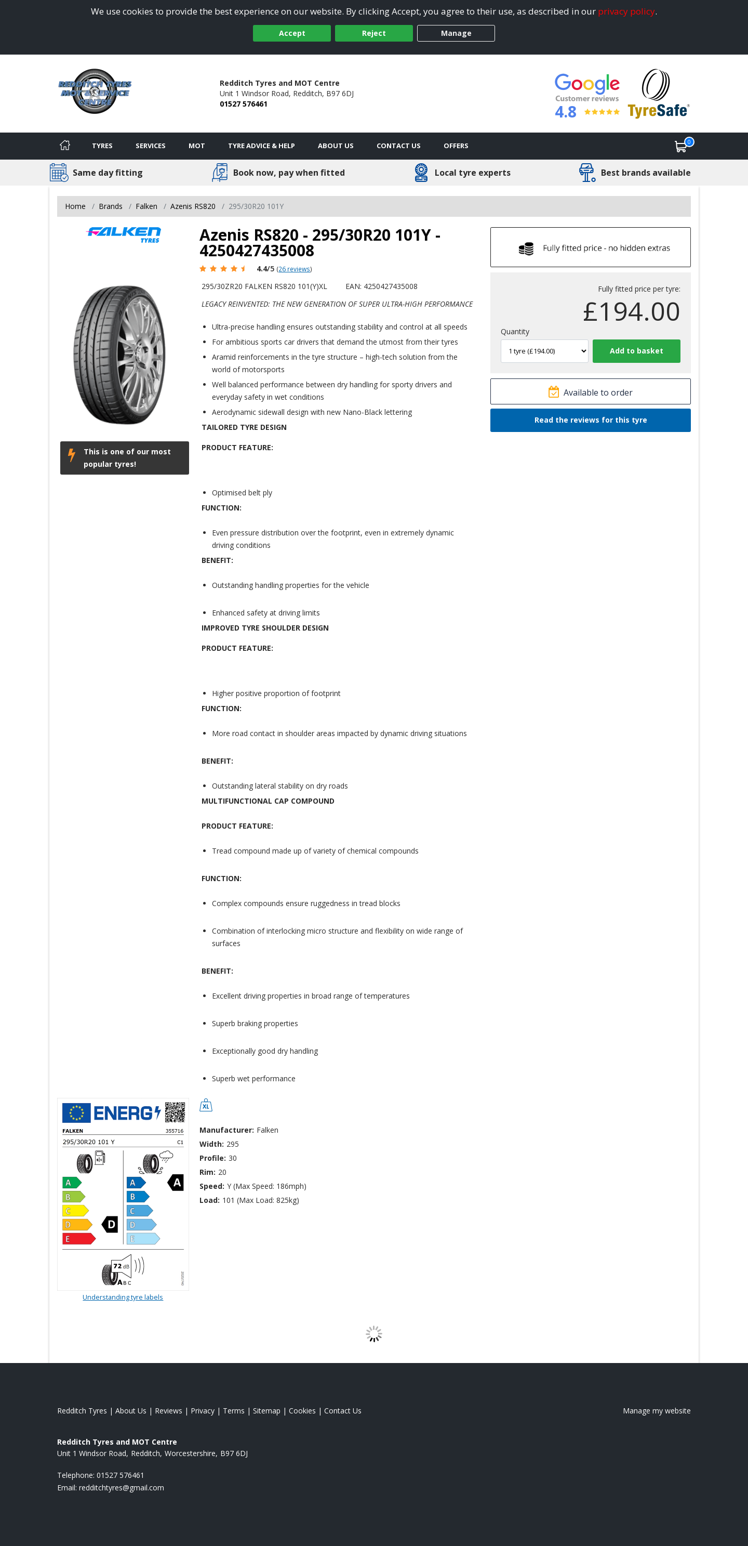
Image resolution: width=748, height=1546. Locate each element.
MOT (197, 145)
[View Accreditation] (659, 93)
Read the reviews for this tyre (591, 420)
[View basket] (681, 146)
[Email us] (121, 1487)
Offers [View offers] (456, 145)
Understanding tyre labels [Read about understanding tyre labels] (123, 1297)
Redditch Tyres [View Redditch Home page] (82, 1411)
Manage (456, 33)
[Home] (65, 146)
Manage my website (657, 1411)
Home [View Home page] (75, 206)
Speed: (211, 1186)
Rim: (207, 1172)
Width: (211, 1144)
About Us (336, 145)
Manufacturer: (226, 1130)
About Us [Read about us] (130, 1411)
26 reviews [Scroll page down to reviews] (294, 269)
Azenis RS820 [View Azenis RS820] (193, 206)
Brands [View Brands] (111, 206)
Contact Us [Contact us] (399, 145)
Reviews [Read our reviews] (168, 1411)
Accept (292, 33)
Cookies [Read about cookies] (302, 1411)
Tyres (102, 145)
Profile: (212, 1158)
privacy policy (626, 11)
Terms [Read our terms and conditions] (234, 1411)
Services (151, 145)
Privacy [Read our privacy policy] (203, 1411)
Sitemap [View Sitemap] (266, 1411)
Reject (374, 33)
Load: (209, 1200)
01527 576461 (244, 104)
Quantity (515, 331)
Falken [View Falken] (146, 206)
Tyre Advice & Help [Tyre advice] (261, 145)
